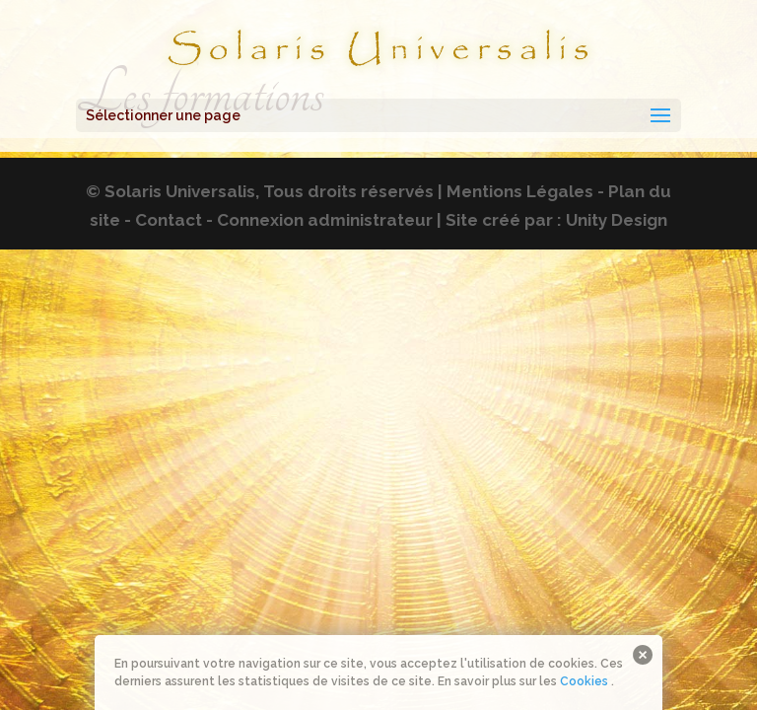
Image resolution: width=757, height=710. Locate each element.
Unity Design (616, 220)
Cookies (584, 681)
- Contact (163, 220)
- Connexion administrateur (319, 220)
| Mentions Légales (515, 191)
